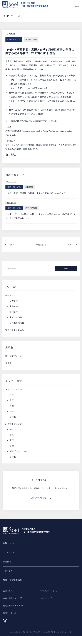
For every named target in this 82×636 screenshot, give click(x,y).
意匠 (12, 400)
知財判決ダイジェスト (15, 330)
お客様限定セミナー (14, 424)
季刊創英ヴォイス (13, 356)
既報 (13, 121)
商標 (12, 406)
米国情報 (14, 306)
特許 (12, 395)
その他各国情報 (17, 323)
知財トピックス (13, 39)
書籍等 (8, 363)
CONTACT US (38, 498)
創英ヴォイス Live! (18, 451)
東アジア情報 (31, 39)
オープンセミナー (13, 389)
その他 (13, 417)
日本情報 (14, 301)
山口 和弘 (10, 154)
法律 (12, 411)
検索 (66, 268)
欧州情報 (14, 312)
